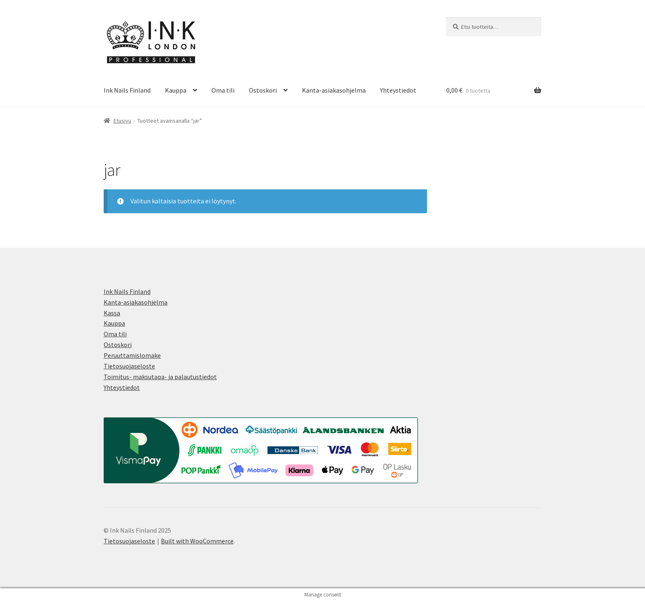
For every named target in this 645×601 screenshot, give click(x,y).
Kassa (112, 313)
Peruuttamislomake (132, 355)
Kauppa (175, 90)
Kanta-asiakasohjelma (334, 90)
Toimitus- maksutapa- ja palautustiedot (160, 377)
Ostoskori (263, 90)
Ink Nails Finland (127, 90)
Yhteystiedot (398, 90)
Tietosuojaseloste (129, 366)
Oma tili (222, 90)
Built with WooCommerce (197, 541)
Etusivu (122, 120)
